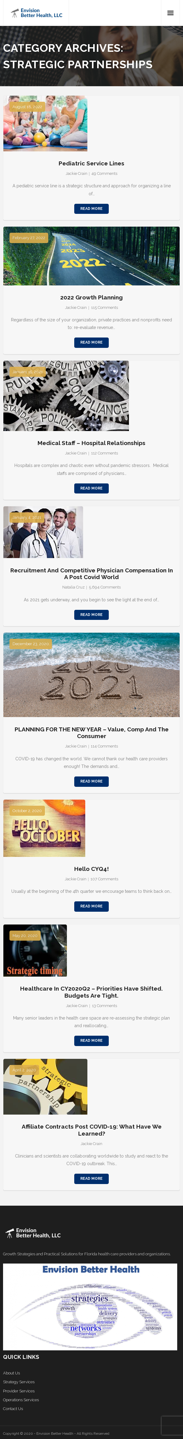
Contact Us (13, 1408)
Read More (91, 209)
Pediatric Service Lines (91, 163)
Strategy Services (19, 1382)
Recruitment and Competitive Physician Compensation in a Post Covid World (91, 574)
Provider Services (19, 1391)
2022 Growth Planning (91, 297)
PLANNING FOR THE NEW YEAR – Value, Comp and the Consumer (92, 733)
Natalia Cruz (73, 587)
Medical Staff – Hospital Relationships (91, 443)
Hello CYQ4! (91, 868)
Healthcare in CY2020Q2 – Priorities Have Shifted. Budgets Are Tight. (91, 992)
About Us (11, 1373)
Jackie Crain (76, 173)
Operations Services (21, 1400)
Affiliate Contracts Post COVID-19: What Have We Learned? (92, 1130)
